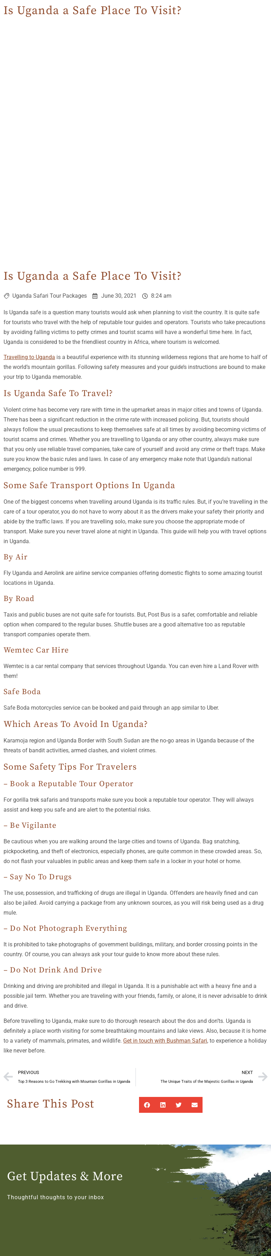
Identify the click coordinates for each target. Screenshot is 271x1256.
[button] (147, 1105)
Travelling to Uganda (29, 357)
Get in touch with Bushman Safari (165, 1040)
